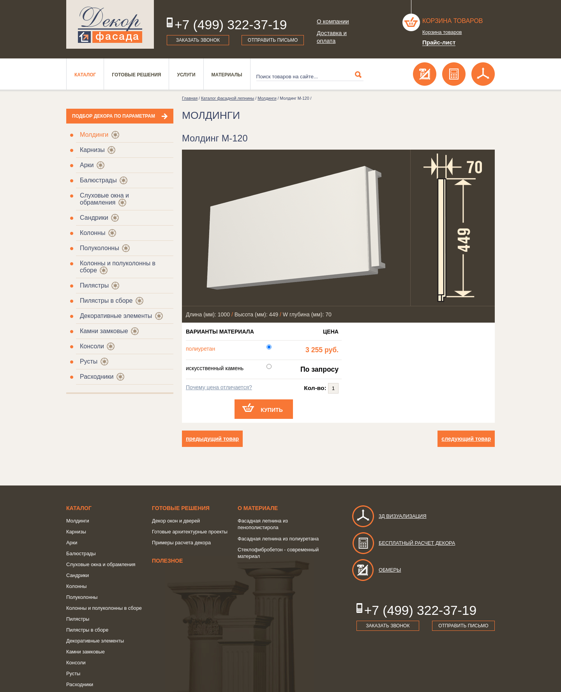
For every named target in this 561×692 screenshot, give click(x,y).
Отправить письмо (273, 40)
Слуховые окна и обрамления (104, 199)
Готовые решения (136, 75)
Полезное (167, 561)
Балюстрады (98, 180)
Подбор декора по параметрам (113, 116)
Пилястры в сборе (106, 300)
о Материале (258, 508)
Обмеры (376, 570)
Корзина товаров (452, 21)
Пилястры (94, 285)
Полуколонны (99, 248)
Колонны (92, 232)
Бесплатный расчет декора (403, 543)
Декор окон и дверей (176, 521)
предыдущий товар (212, 439)
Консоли (92, 346)
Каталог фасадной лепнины (227, 98)
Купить (272, 410)
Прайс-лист (438, 42)
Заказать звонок (198, 40)
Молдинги (94, 134)
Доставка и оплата (332, 37)
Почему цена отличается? (219, 387)
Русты (88, 361)
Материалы (227, 75)
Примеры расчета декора (181, 542)
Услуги (186, 75)
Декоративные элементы (116, 315)
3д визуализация (389, 516)
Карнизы (92, 150)
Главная (190, 98)
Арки (87, 165)
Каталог (85, 75)
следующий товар (466, 439)
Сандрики (94, 217)
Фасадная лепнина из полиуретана (278, 539)
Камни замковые (104, 331)
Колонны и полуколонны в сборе (104, 608)
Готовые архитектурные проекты (190, 532)
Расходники (96, 376)
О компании (333, 21)
